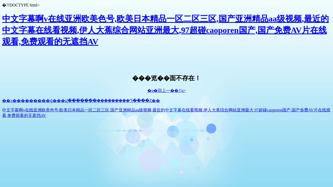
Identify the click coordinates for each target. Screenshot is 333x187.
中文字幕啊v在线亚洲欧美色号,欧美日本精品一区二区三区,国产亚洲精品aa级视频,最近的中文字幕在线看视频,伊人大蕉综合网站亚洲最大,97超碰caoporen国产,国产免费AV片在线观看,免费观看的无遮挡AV (165, 30)
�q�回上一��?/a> (166, 90)
